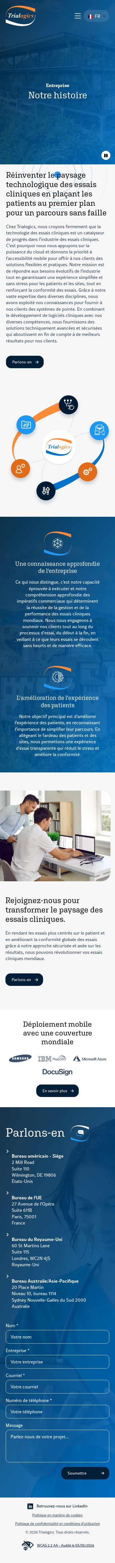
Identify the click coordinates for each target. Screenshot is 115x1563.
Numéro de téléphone (29, 1400)
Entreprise (17, 1350)
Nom (12, 1325)
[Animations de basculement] (105, 155)
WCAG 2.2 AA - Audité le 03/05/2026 (57, 1546)
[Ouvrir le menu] (78, 16)
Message (14, 1425)
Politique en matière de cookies (57, 1515)
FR (94, 16)
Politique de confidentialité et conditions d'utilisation (57, 1523)
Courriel (15, 1375)
